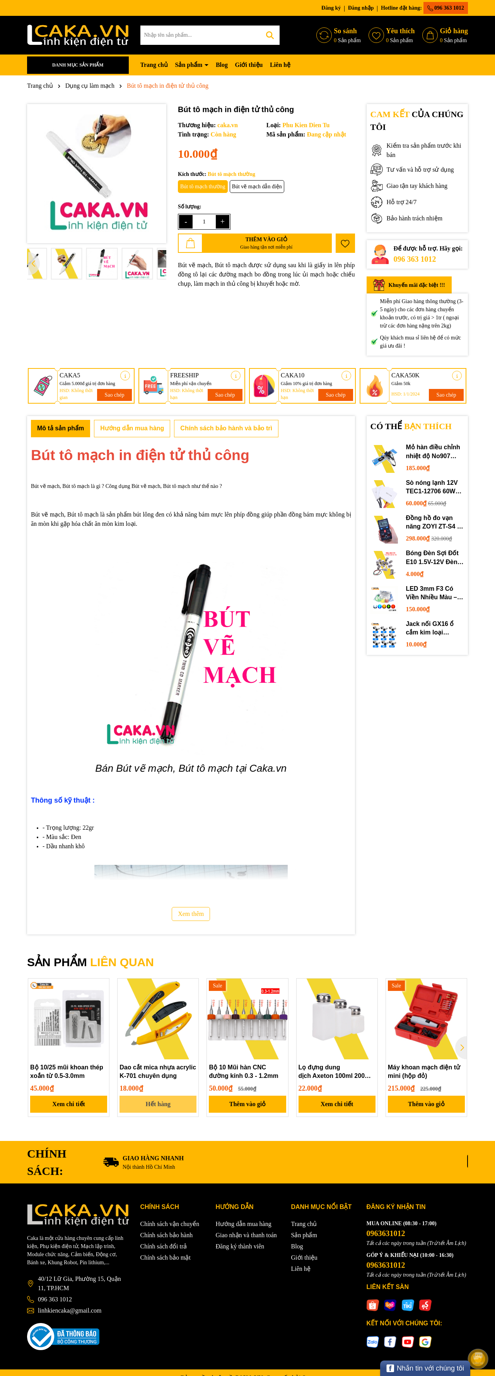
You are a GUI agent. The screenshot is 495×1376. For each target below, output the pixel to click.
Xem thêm (191, 914)
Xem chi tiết (68, 1104)
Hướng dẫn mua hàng (243, 1224)
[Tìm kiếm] (270, 35)
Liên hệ (280, 64)
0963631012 (386, 1233)
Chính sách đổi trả (163, 1246)
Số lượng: (189, 207)
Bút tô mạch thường (202, 186)
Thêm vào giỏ (247, 1104)
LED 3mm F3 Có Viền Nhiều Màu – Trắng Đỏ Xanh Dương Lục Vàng (431, 593)
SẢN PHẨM (90, 962)
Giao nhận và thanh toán (246, 1235)
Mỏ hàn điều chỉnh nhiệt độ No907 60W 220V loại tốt (433, 452)
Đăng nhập (361, 8)
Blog (222, 64)
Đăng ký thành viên (240, 1246)
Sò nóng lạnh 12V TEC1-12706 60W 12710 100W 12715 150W (433, 487)
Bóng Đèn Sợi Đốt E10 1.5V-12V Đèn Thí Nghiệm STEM (432, 558)
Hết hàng (158, 1104)
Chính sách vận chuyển (170, 1224)
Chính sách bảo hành (166, 1235)
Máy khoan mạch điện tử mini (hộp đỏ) (424, 1071)
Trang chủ (154, 64)
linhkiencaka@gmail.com (69, 1310)
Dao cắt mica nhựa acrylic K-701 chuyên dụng (157, 1071)
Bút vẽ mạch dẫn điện (257, 186)
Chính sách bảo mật (165, 1257)
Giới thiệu (249, 64)
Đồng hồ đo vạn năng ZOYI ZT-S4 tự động (434, 523)
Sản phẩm (189, 64)
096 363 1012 (445, 8)
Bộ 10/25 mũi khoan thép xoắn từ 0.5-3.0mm (66, 1071)
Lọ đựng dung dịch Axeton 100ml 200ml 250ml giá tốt (335, 1072)
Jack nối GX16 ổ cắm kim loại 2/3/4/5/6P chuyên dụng (431, 629)
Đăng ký (331, 8)
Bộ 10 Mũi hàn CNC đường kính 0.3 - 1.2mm (243, 1071)
